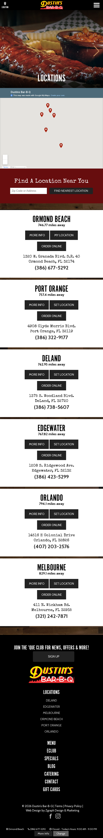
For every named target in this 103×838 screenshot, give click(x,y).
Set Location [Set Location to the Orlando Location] (64, 514)
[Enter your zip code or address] (28, 191)
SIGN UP (53, 656)
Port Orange (51, 725)
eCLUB (51, 750)
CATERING (51, 773)
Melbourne (51, 713)
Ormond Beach (51, 719)
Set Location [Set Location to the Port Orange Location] (64, 305)
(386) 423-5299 (51, 477)
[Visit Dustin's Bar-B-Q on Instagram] (58, 816)
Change (61, 833)
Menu (51, 742)
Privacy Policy (73, 806)
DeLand (51, 700)
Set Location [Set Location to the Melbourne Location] (64, 583)
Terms (59, 806)
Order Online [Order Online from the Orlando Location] (51, 525)
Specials (51, 757)
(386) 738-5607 (51, 407)
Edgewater (51, 707)
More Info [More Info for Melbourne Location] (36, 583)
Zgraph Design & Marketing (62, 810)
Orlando (51, 731)
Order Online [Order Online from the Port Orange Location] (51, 316)
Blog (51, 765)
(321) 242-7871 (51, 616)
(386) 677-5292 (51, 268)
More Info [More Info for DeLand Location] (36, 374)
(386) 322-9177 (51, 337)
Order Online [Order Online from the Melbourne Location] (51, 595)
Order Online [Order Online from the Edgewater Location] (51, 455)
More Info (43, 833)
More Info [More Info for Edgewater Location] (36, 444)
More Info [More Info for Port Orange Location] (36, 305)
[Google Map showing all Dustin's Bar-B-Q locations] (51, 128)
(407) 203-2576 (51, 546)
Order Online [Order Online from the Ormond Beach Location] (51, 246)
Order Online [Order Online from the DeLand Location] (51, 386)
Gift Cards (51, 788)
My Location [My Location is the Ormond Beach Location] (63, 235)
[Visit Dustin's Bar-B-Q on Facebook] (50, 816)
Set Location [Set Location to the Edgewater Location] (64, 444)
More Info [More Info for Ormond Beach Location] (37, 235)
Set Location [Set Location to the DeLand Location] (64, 374)
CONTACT (51, 781)
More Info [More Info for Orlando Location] (36, 514)
